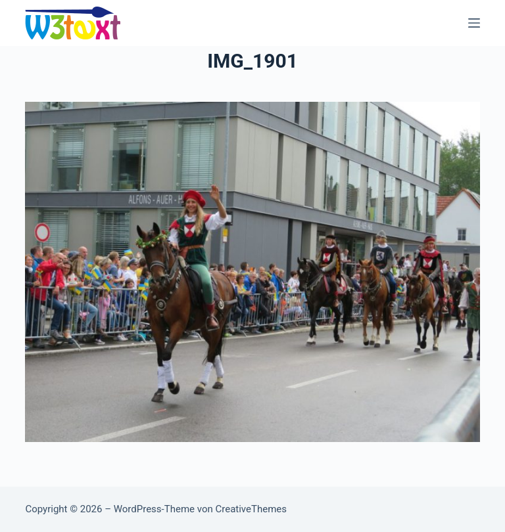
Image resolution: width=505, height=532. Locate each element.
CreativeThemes (251, 509)
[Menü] (474, 23)
